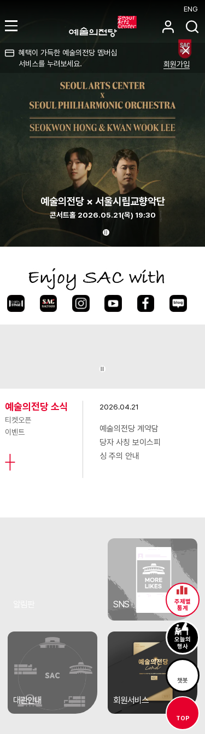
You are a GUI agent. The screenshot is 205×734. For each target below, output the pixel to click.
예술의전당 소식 (36, 406)
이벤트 (15, 432)
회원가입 (176, 64)
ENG (191, 9)
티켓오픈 (18, 420)
